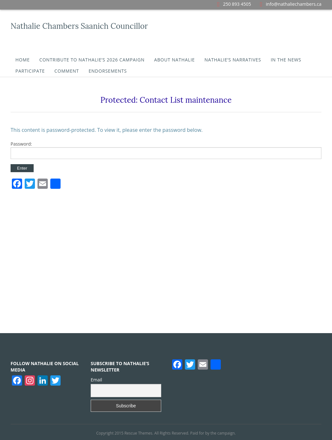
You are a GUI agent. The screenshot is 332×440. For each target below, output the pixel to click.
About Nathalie (174, 60)
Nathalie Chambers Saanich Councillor (79, 26)
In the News (286, 60)
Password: (166, 150)
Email (96, 380)
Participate (30, 71)
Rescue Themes (138, 433)
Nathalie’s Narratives (232, 60)
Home (22, 60)
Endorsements (107, 71)
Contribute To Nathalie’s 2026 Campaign (92, 60)
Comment (66, 71)
